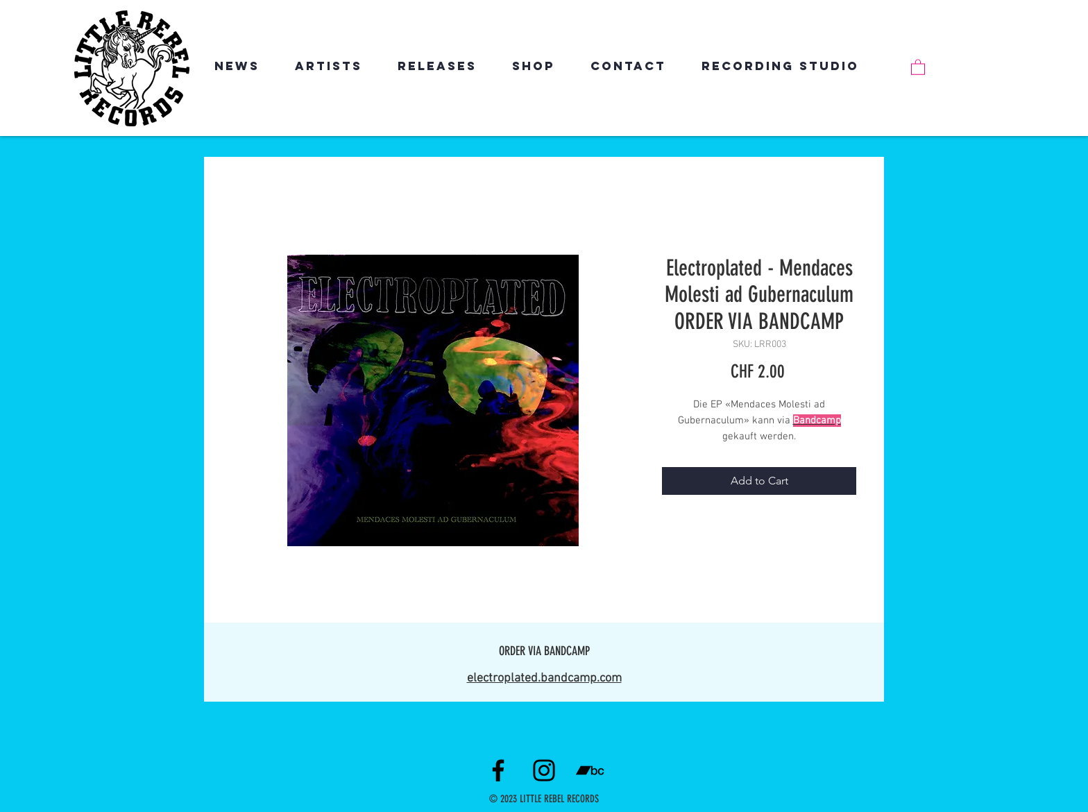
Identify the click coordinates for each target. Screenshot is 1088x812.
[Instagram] (544, 770)
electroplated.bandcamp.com (544, 678)
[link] (918, 66)
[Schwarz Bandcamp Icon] (589, 770)
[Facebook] (498, 770)
